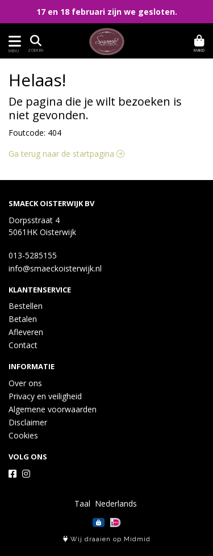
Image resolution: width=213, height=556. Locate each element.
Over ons (25, 383)
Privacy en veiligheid (45, 396)
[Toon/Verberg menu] (13, 41)
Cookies (23, 435)
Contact (23, 345)
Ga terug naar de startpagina (66, 153)
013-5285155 (33, 255)
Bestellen (26, 305)
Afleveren (26, 332)
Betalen (23, 318)
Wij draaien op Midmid (107, 539)
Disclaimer (28, 422)
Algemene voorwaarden (53, 409)
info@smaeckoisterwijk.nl (55, 268)
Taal (82, 503)
